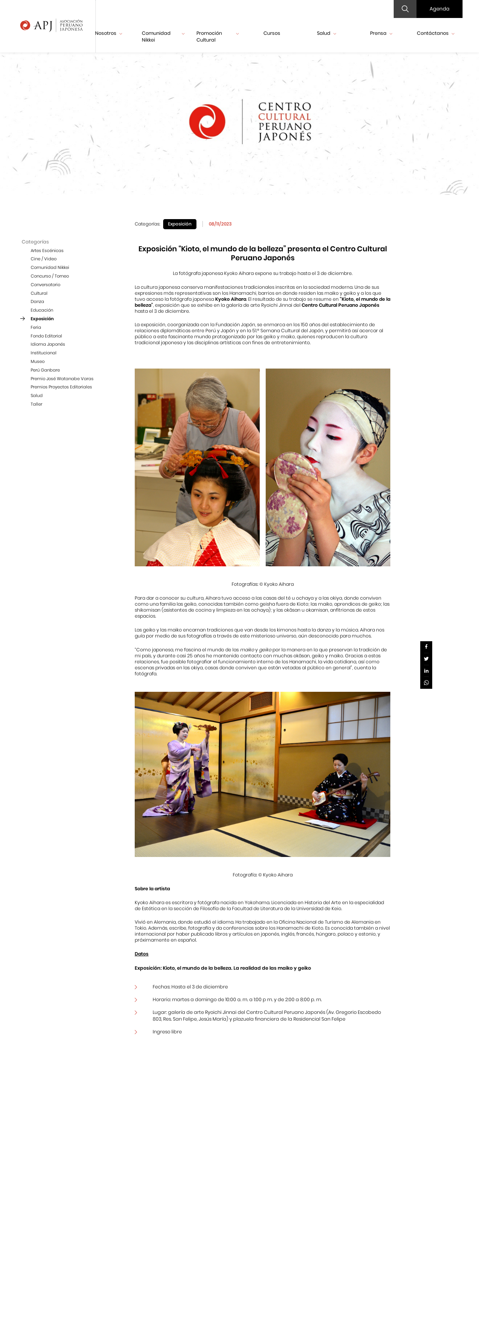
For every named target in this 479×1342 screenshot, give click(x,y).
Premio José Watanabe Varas (62, 379)
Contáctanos (435, 33)
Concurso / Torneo (50, 276)
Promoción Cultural (217, 36)
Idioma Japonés (48, 344)
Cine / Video (44, 259)
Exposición (42, 319)
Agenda (439, 8)
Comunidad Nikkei (163, 36)
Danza (37, 302)
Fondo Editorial (46, 336)
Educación (42, 310)
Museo (38, 361)
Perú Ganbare (45, 370)
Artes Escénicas (47, 251)
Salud (326, 33)
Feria (36, 327)
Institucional (44, 353)
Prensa (381, 33)
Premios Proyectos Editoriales (61, 387)
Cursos (271, 33)
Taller (36, 404)
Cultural (39, 293)
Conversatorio (45, 285)
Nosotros (108, 33)
